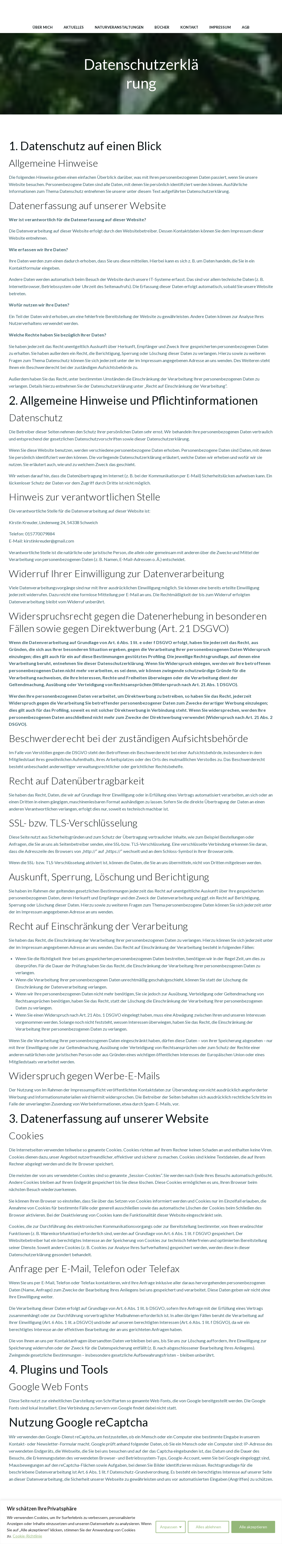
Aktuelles (74, 27)
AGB (246, 27)
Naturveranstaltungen (119, 27)
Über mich (42, 27)
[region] (141, 1522)
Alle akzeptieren (253, 1526)
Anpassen (168, 1526)
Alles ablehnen (208, 1526)
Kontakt (189, 27)
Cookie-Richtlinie (27, 1536)
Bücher (161, 27)
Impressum (220, 27)
